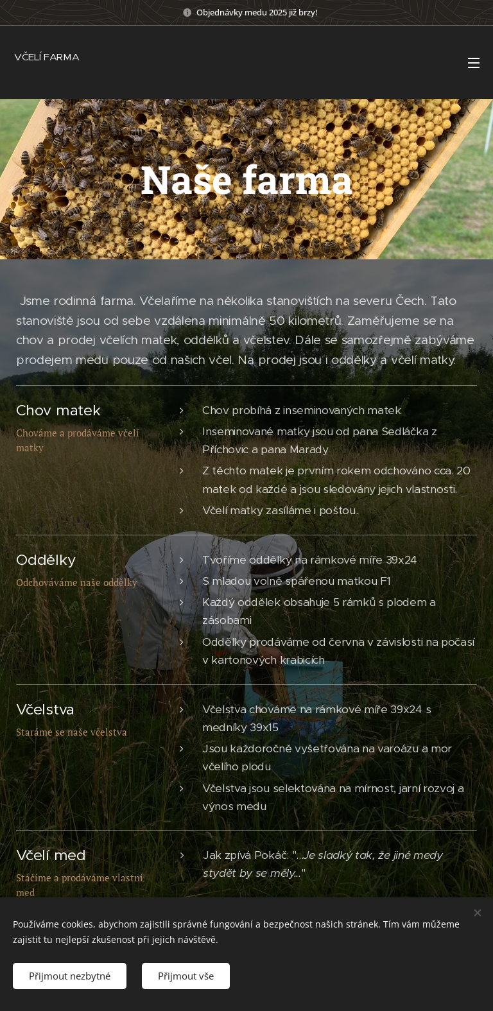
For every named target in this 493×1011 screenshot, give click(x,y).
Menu (474, 63)
